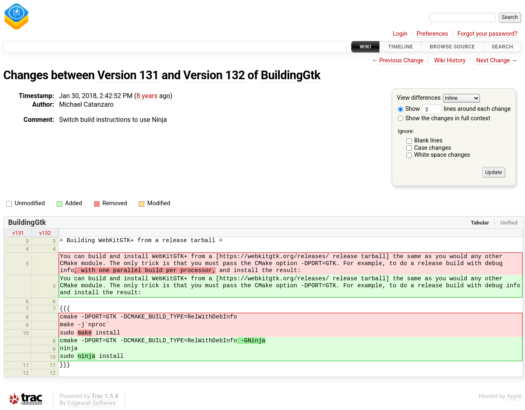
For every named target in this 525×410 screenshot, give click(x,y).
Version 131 (128, 75)
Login (400, 33)
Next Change (493, 60)
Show (409, 108)
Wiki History (450, 60)
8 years (147, 96)
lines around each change (466, 108)
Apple (514, 396)
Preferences (432, 33)
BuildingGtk (290, 75)
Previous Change (401, 60)
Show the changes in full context (444, 118)
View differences (419, 98)
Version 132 (214, 75)
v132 (45, 233)
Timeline (400, 47)
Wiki (366, 47)
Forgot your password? (487, 33)
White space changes (442, 154)
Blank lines (428, 140)
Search (502, 47)
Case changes (432, 147)
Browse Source (452, 47)
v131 (18, 233)
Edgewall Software (91, 403)
